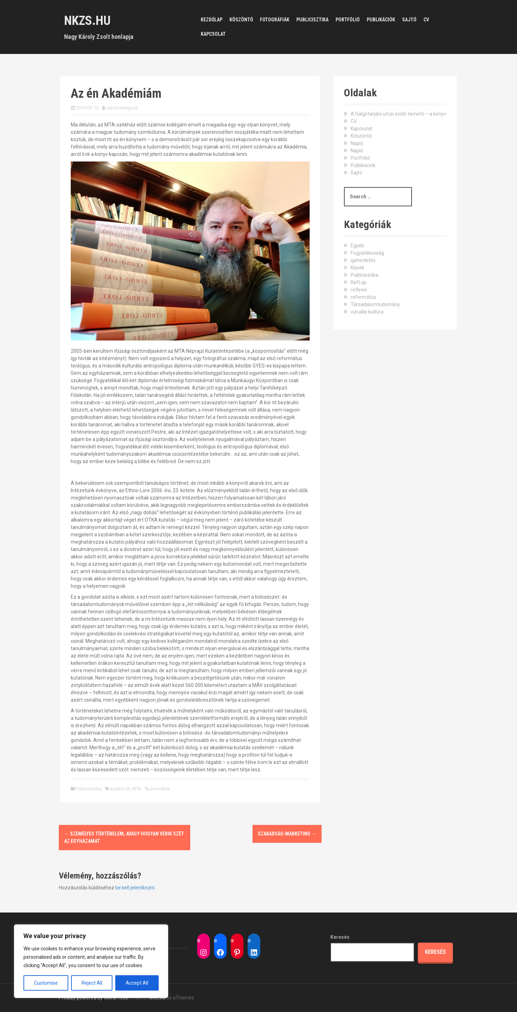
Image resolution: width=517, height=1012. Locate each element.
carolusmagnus (122, 107)
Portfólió (348, 19)
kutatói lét (120, 788)
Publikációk (381, 19)
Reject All (92, 983)
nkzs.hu (87, 20)
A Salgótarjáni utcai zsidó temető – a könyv (398, 114)
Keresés (340, 937)
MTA (136, 788)
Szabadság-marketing (287, 834)
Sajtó (409, 19)
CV (426, 19)
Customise (46, 983)
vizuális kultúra (367, 312)
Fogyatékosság (367, 253)
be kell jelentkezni (134, 887)
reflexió (359, 289)
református (363, 297)
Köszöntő (241, 19)
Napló (357, 143)
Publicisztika (312, 19)
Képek (357, 267)
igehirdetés (363, 260)
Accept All (137, 983)
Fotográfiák (274, 19)
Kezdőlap (211, 19)
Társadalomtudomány (375, 304)
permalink (159, 788)
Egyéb (357, 245)
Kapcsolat (213, 34)
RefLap (359, 282)
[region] (91, 961)
